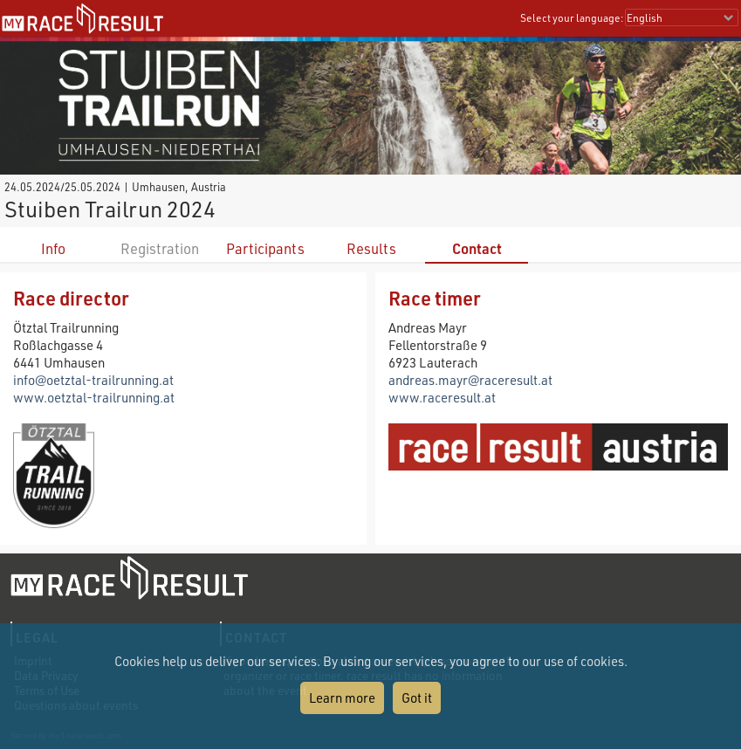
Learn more (342, 697)
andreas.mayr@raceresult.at (470, 379)
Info (53, 248)
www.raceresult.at (442, 397)
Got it (416, 697)
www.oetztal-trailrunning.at (94, 397)
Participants (265, 248)
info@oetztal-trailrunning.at (93, 379)
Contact (477, 248)
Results (371, 248)
